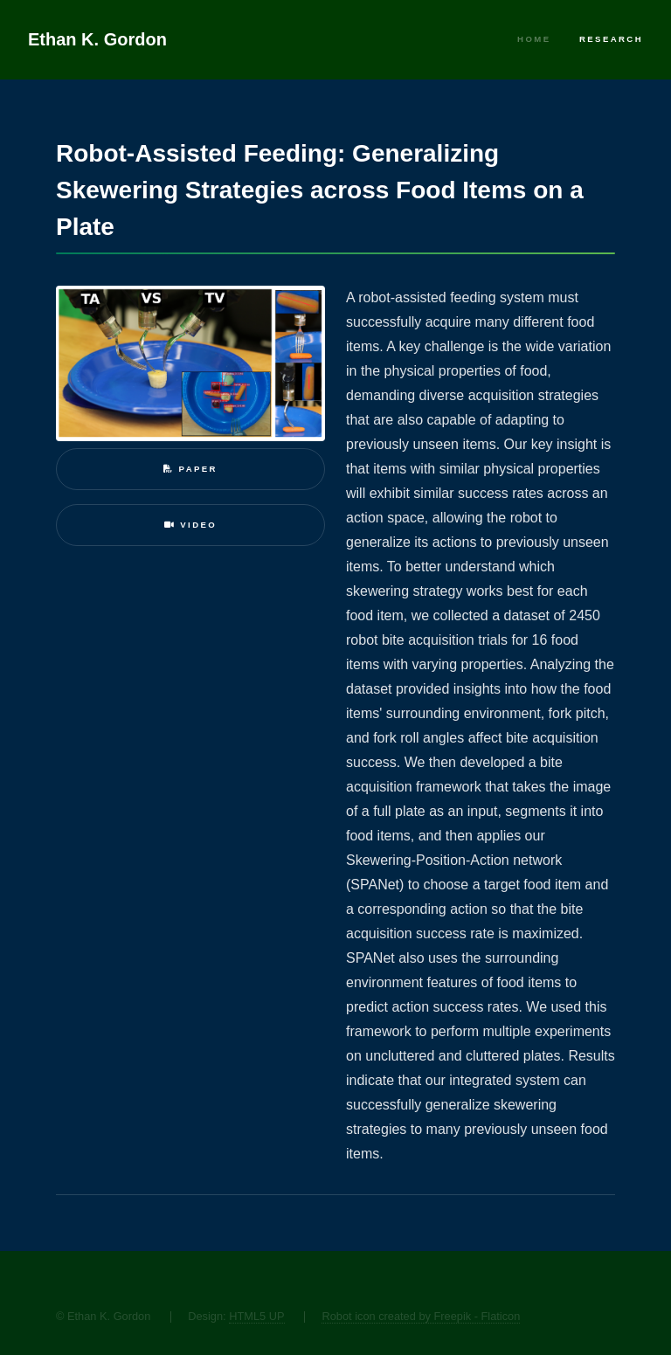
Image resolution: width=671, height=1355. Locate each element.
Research (611, 39)
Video (190, 524)
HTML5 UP (256, 1316)
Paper (190, 469)
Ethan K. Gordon (97, 39)
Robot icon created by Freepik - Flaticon (421, 1316)
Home (533, 39)
